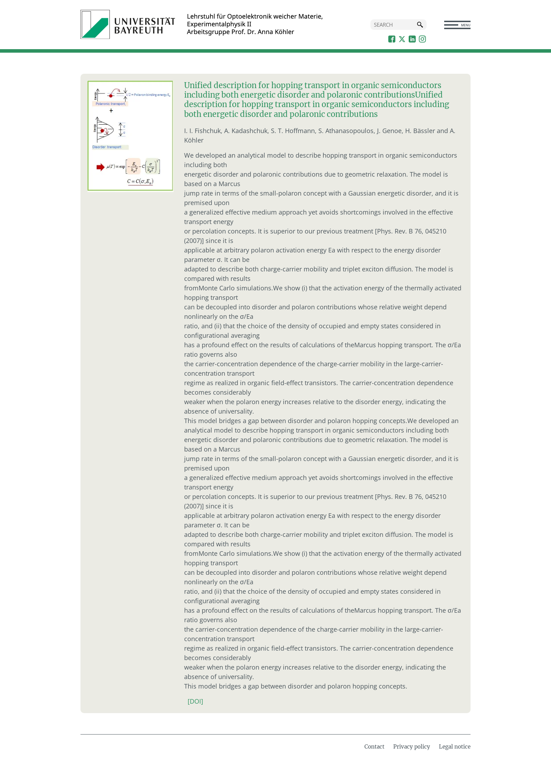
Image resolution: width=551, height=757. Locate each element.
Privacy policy (411, 745)
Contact (374, 745)
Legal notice (455, 745)
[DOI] (195, 700)
